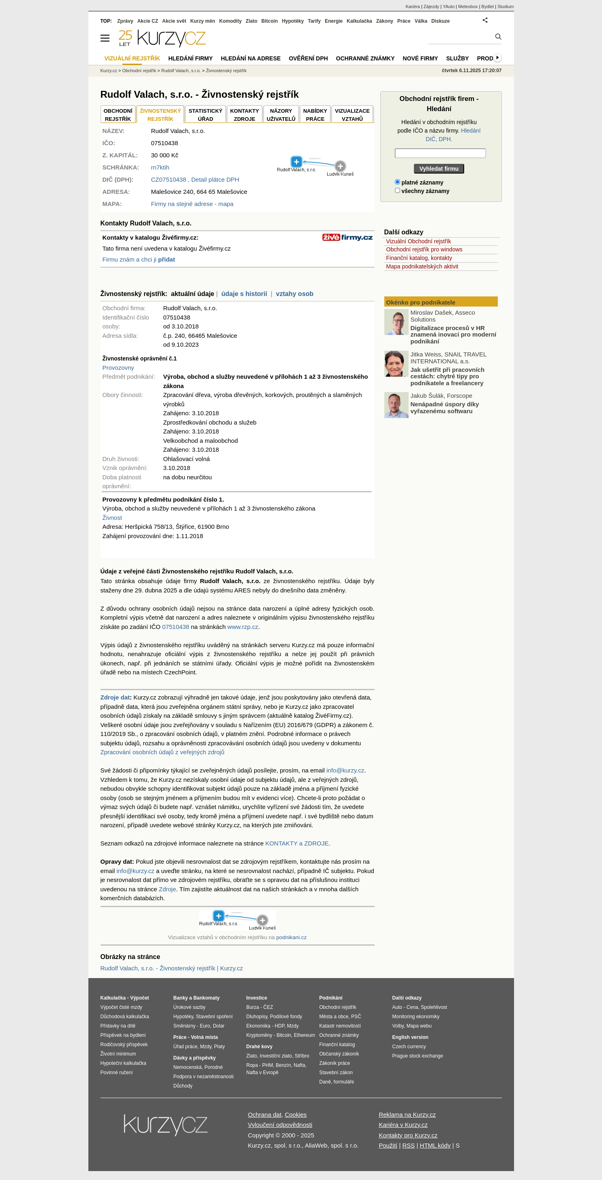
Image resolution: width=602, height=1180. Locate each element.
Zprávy (125, 21)
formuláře (344, 1082)
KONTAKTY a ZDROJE (296, 843)
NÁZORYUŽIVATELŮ (281, 115)
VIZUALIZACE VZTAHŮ (352, 115)
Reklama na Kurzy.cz (407, 1114)
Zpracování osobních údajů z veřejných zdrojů (163, 752)
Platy (219, 1046)
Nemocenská (188, 1067)
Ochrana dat (265, 1114)
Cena (412, 1007)
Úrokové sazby (190, 1007)
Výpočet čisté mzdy (121, 1007)
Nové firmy (420, 58)
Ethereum (304, 1035)
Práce (404, 21)
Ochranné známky (365, 58)
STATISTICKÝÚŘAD (205, 115)
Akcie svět (174, 21)
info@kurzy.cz (345, 770)
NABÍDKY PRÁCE (315, 115)
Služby (457, 58)
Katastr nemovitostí (340, 1026)
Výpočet (139, 998)
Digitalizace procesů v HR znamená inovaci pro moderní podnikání (454, 334)
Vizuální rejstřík (133, 58)
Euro (205, 1026)
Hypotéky (293, 21)
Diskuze (440, 21)
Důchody (183, 1086)
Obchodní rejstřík (139, 70)
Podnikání (331, 998)
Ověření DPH (308, 58)
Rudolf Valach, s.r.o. (181, 70)
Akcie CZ (147, 21)
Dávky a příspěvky (195, 1058)
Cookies (295, 1114)
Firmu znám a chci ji (139, 259)
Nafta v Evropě (262, 1072)
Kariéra (412, 6)
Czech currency (409, 1046)
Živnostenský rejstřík (226, 70)
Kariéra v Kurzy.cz (403, 1124)
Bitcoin (269, 21)
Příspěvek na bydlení (123, 1035)
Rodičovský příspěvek (124, 1044)
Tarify (314, 21)
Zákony (384, 21)
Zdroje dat (115, 697)
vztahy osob (294, 293)
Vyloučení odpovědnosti (280, 1124)
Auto (397, 1007)
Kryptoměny (259, 1035)
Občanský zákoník (339, 1054)
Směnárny (185, 1026)
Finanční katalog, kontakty (419, 258)
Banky (181, 998)
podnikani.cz (291, 937)
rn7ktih (160, 167)
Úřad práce (185, 1046)
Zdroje (167, 889)
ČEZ (268, 1007)
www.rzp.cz (242, 626)
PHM (267, 1065)
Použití (388, 1145)
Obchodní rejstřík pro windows (424, 249)
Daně (325, 1082)
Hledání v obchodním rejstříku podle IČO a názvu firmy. (438, 130)
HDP (280, 1026)
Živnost (112, 517)
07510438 (175, 626)
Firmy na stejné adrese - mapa (192, 203)
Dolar (219, 1026)
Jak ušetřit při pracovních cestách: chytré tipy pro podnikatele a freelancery (448, 376)
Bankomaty (206, 998)
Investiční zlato (276, 1056)
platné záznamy (419, 182)
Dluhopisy (257, 1016)
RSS (408, 1145)
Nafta (299, 1065)
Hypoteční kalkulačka (123, 1063)
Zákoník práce (334, 1063)
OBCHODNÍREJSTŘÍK (118, 115)
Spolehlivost (434, 1007)
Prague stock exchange (417, 1056)
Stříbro (302, 1056)
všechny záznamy (422, 191)
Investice (256, 998)
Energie (334, 21)
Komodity (230, 21)
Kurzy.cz (109, 70)
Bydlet (488, 6)
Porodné (213, 1067)
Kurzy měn (202, 21)
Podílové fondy (286, 1016)
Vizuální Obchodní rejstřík (418, 241)
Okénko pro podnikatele (421, 302)
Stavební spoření (214, 1016)
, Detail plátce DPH (195, 179)
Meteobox (468, 6)
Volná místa (204, 1037)
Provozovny (118, 367)
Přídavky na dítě (118, 1026)
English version (410, 1037)
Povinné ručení (117, 1072)
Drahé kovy (259, 1046)
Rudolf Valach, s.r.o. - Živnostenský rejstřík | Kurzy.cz (172, 968)
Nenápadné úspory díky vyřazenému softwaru (445, 407)
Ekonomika (258, 1026)
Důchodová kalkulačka (125, 1016)
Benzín (283, 1065)
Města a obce (334, 1016)
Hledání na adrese (251, 58)
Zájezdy (431, 6)
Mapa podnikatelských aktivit (422, 266)
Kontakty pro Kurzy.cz (408, 1135)
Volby (398, 1026)
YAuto (448, 6)
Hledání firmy (190, 58)
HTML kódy (435, 1145)
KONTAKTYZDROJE (244, 115)
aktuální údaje (192, 293)
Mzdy (206, 1046)
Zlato (251, 21)
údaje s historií (244, 293)
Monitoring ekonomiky (416, 1016)
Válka (421, 21)
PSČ (356, 1016)
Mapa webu (419, 1026)
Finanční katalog (337, 1044)
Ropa (252, 1065)
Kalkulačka (359, 21)
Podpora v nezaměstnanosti (204, 1076)
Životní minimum (118, 1054)
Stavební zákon (336, 1072)
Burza (252, 1007)
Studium (505, 6)
